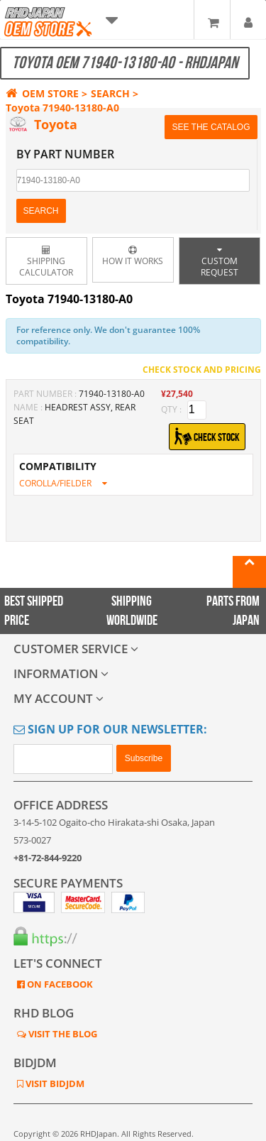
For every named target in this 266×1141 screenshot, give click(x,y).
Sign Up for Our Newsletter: (110, 729)
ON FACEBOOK (59, 984)
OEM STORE (42, 93)
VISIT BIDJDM (53, 1083)
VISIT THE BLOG (61, 1033)
